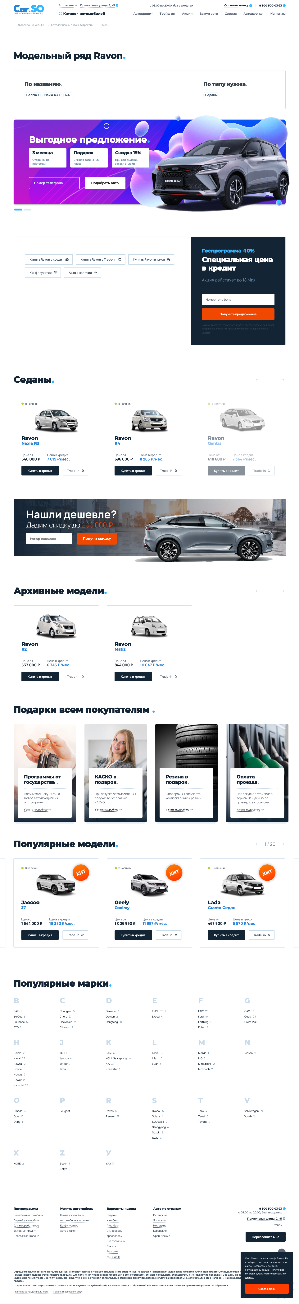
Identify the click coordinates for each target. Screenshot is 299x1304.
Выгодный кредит (25, 1230)
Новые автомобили (72, 1215)
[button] (18, 209)
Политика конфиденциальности (31, 1291)
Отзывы (277, 1225)
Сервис (231, 14)
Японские (159, 1220)
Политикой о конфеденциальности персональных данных (265, 1273)
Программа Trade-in (26, 1236)
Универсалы (114, 1230)
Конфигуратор (69, 1225)
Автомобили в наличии (74, 1220)
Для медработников (26, 1225)
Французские (161, 1236)
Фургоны (112, 1251)
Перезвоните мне (265, 1237)
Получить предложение (238, 314)
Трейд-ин (167, 14)
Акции (187, 14)
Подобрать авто (105, 183)
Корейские (160, 1230)
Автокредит (143, 14)
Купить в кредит (40, 471)
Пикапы (111, 1246)
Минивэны (113, 1256)
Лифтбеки (113, 1225)
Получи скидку (97, 538)
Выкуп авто (208, 14)
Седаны (211, 95)
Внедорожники (116, 1241)
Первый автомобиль (26, 1220)
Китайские (160, 1215)
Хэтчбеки (113, 1220)
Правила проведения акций (68, 1291)
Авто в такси (68, 1230)
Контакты (278, 14)
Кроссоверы (114, 1236)
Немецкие (159, 1225)
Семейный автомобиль (28, 1215)
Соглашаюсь (266, 1289)
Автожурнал (253, 14)
